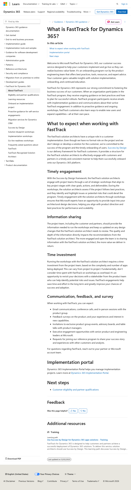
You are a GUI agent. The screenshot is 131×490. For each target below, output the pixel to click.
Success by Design (117, 147)
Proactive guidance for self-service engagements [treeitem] (23, 113)
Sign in (124, 3)
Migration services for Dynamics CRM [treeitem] (22, 121)
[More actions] (125, 22)
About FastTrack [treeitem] (15, 90)
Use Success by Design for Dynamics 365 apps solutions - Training (77, 439)
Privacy (63, 481)
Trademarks (92, 481)
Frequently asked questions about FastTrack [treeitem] (23, 146)
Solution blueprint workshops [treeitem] (21, 131)
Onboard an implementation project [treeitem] (20, 105)
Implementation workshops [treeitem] (20, 136)
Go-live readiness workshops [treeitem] (21, 140)
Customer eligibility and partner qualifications (76, 389)
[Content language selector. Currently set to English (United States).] (16, 474)
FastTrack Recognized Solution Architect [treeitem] (21, 154)
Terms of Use (78, 481)
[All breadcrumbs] (49, 22)
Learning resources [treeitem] (16, 99)
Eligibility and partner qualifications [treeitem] (23, 94)
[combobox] (21, 21)
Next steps (54, 56)
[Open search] (117, 4)
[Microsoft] (5, 4)
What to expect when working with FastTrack (69, 48)
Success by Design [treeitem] (16, 127)
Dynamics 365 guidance (76, 21)
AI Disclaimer (9, 481)
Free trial (122, 11)
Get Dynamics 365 (105, 11)
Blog (40, 481)
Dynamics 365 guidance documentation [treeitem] (16, 29)
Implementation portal (59, 52)
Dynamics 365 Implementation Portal (89, 372)
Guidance (58, 21)
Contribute (52, 481)
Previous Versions (26, 481)
